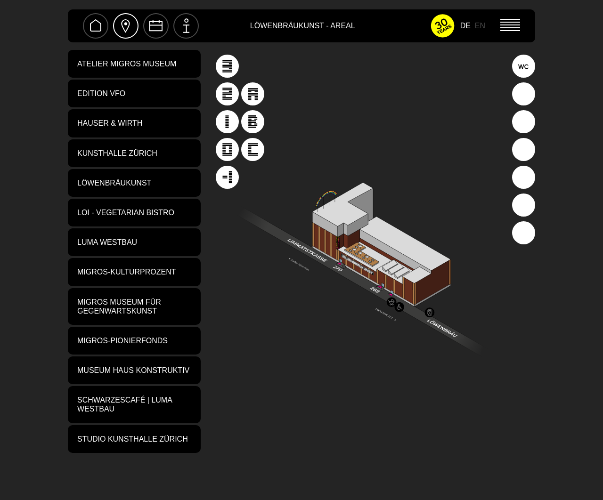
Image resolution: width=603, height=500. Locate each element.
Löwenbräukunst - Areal (302, 26)
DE (465, 26)
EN (480, 26)
